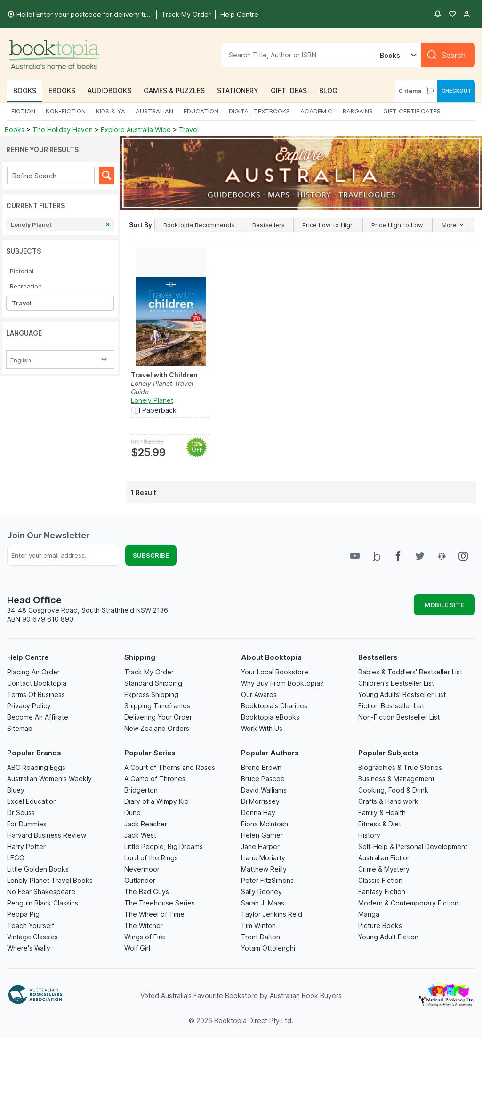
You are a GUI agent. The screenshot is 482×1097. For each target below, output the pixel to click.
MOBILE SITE (444, 605)
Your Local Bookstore (274, 672)
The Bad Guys (146, 892)
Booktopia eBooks (270, 717)
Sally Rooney (261, 892)
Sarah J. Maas (262, 903)
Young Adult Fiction (388, 937)
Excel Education (32, 801)
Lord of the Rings (151, 858)
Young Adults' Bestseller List (402, 694)
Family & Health (382, 813)
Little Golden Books (38, 869)
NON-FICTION (66, 111)
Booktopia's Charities (274, 706)
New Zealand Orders (156, 728)
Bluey (15, 790)
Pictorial (21, 271)
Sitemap (19, 728)
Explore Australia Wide (136, 130)
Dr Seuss (21, 813)
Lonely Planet (61, 224)
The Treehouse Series (159, 903)
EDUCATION (201, 111)
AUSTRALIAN (154, 111)
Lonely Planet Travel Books (50, 880)
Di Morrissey (260, 801)
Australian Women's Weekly (49, 779)
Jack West (140, 835)
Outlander (139, 880)
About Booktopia (271, 657)
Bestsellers (268, 225)
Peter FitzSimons (267, 880)
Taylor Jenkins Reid (271, 914)
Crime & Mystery (384, 869)
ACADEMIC (316, 111)
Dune (132, 813)
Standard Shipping (153, 683)
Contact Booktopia (36, 683)
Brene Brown (261, 767)
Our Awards (259, 694)
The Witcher (143, 925)
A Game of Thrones (154, 779)
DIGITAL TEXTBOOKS (259, 111)
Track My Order (149, 672)
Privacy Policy (29, 706)
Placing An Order (33, 672)
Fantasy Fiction (381, 892)
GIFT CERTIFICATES (412, 111)
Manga (368, 914)
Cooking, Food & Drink (393, 790)
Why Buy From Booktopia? (282, 683)
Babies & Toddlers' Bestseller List (410, 672)
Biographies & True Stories (400, 767)
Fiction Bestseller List (391, 706)
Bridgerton (141, 790)
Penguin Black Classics (42, 903)
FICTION (23, 111)
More (453, 225)
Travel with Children (164, 375)
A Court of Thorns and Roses (169, 767)
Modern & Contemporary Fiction (408, 903)
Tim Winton (258, 925)
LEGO (15, 858)
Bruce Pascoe (263, 779)
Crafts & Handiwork (388, 801)
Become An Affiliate (37, 717)
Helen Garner (262, 835)
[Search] (448, 55)
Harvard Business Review (46, 835)
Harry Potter (26, 846)
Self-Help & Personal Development (412, 846)
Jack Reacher (145, 824)
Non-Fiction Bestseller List (399, 717)
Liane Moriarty (263, 858)
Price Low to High (328, 225)
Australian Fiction (384, 858)
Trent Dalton (260, 937)
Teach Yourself (30, 925)
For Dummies (27, 824)
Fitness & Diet (379, 824)
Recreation (26, 286)
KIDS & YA (110, 111)
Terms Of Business (36, 694)
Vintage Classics (32, 937)
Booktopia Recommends (198, 225)
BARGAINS (358, 111)
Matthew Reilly (264, 869)
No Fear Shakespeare (41, 892)
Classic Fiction (380, 880)
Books (15, 130)
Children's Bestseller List (396, 683)
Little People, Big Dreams (163, 846)
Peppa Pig (23, 914)
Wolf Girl (137, 948)
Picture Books (380, 925)
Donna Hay (258, 813)
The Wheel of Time (154, 914)
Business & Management (396, 779)
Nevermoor (142, 869)
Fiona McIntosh (264, 824)
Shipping (139, 657)
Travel (189, 130)
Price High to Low (397, 225)
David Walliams (264, 790)
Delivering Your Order (158, 717)
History (369, 835)
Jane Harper (260, 846)
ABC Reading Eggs (36, 767)
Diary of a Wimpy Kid (156, 801)
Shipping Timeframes (157, 706)
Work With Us (261, 728)
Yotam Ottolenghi (268, 948)
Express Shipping (151, 694)
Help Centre (27, 657)
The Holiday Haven (62, 130)
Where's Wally (28, 948)
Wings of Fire (144, 937)
